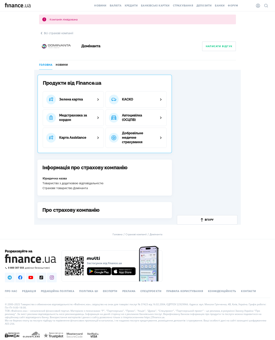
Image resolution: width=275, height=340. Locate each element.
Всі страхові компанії (56, 33)
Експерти (110, 291)
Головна (45, 65)
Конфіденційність (222, 291)
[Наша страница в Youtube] (31, 277)
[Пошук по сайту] (266, 5)
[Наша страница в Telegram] (10, 277)
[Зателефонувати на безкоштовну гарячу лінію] (31, 267)
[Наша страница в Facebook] (20, 277)
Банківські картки (155, 5)
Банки (220, 5)
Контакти (248, 291)
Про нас (11, 291)
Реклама (128, 291)
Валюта (116, 5)
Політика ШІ (88, 291)
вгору (207, 220)
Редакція (29, 291)
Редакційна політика (57, 291)
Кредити (131, 5)
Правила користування (184, 291)
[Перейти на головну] (18, 5)
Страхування (183, 5)
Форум (233, 5)
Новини (100, 5)
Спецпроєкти (150, 291)
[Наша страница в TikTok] (41, 277)
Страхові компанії (136, 234)
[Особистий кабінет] (258, 5)
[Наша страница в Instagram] (52, 277)
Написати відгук (219, 46)
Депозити (204, 5)
